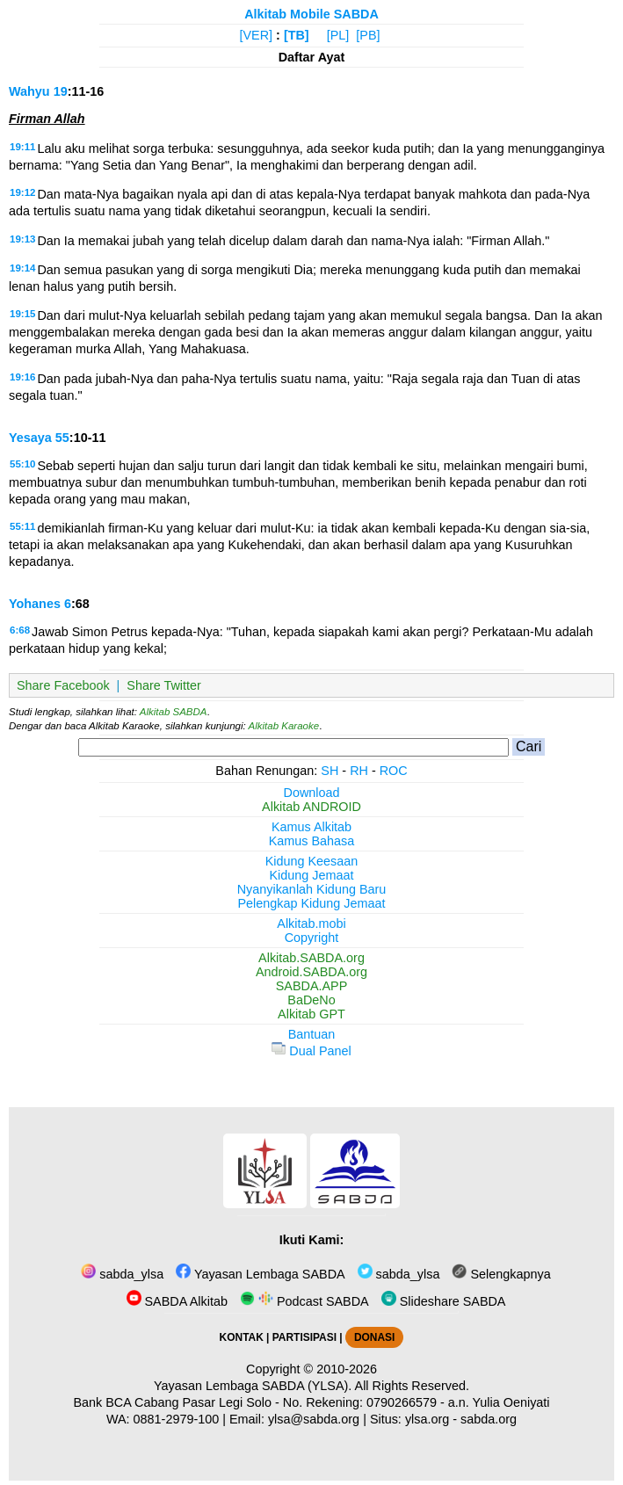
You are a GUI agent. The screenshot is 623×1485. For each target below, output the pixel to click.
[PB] (368, 35)
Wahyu (29, 91)
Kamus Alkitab (311, 827)
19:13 (22, 239)
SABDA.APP (312, 986)
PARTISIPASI (304, 1337)
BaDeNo (311, 1000)
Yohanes (35, 604)
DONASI (374, 1337)
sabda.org (488, 1419)
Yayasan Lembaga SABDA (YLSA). (252, 1386)
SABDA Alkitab (177, 1301)
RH (359, 771)
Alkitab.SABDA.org (311, 958)
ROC (394, 771)
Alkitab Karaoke (284, 726)
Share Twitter (164, 685)
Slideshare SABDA (443, 1301)
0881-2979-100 (177, 1419)
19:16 (22, 377)
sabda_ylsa (122, 1274)
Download (312, 793)
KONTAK (242, 1337)
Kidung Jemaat (312, 875)
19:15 (22, 313)
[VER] (256, 35)
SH (329, 771)
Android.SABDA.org (311, 972)
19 (61, 91)
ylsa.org (427, 1419)
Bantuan (312, 1034)
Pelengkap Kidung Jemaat (311, 903)
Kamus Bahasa (312, 841)
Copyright (312, 938)
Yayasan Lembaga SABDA (260, 1274)
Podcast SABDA (304, 1301)
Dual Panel (311, 1051)
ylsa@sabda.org (313, 1419)
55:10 (22, 464)
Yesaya (30, 438)
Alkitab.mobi (311, 923)
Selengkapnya (501, 1274)
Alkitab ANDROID (311, 807)
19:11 (22, 146)
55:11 (22, 526)
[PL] (338, 35)
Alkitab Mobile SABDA (311, 14)
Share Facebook (63, 685)
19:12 (22, 192)
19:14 (22, 268)
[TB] (296, 35)
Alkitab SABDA (173, 711)
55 (62, 438)
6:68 (20, 630)
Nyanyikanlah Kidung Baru (312, 889)
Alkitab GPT (311, 1014)
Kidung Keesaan (312, 861)
